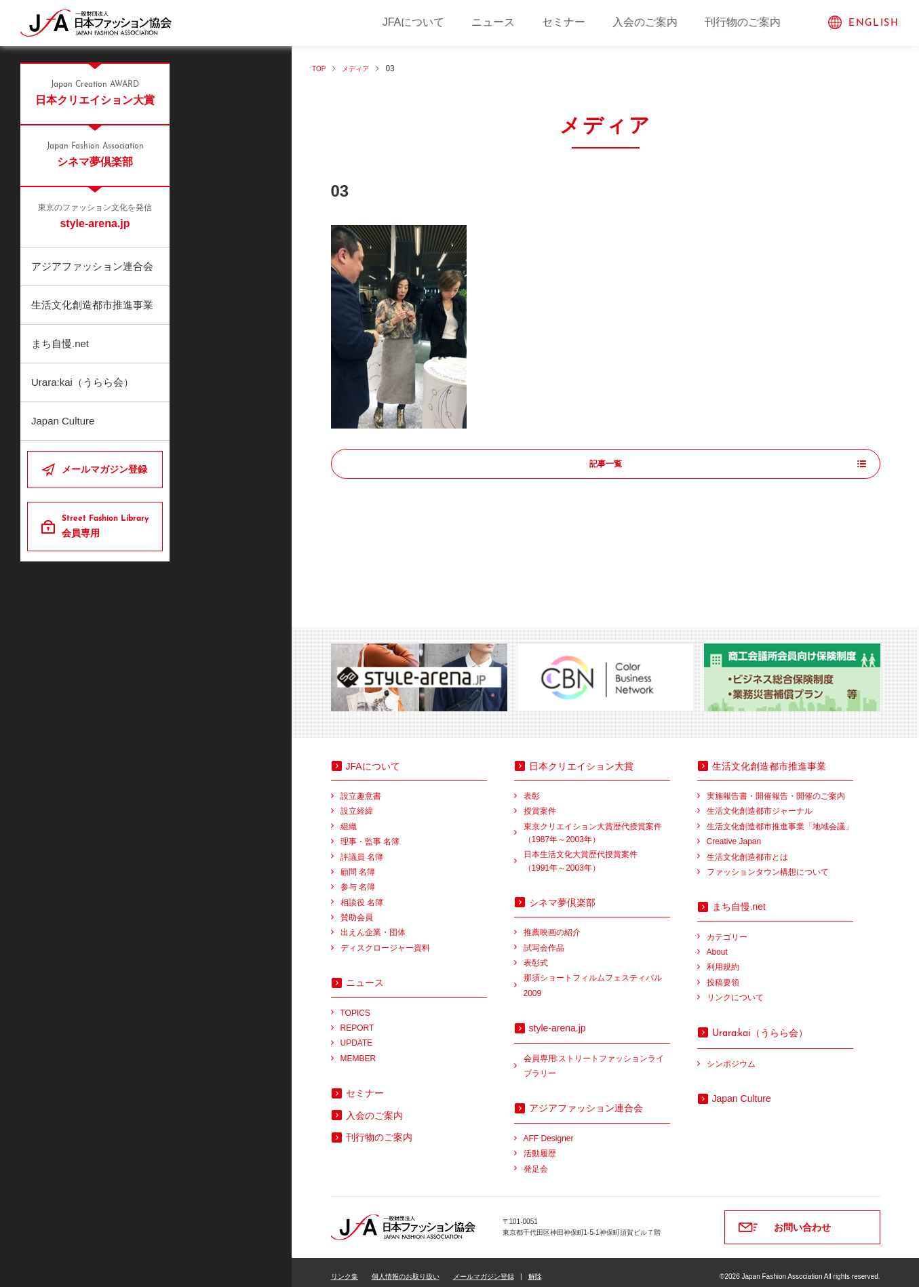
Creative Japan (734, 832)
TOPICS (355, 1004)
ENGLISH (873, 23)
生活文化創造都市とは (747, 848)
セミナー (563, 22)
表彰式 (536, 954)
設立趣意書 (360, 787)
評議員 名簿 (361, 848)
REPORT (357, 1019)
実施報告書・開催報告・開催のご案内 (776, 787)
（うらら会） (760, 1023)
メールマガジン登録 (104, 469)
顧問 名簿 (357, 863)
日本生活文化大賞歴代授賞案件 (597, 853)
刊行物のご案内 (743, 22)
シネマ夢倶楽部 (95, 153)
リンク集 (344, 1267)
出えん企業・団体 (373, 923)
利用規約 (723, 958)
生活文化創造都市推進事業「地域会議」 (780, 818)
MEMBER (358, 1049)
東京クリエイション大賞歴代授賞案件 (597, 825)
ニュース (493, 22)
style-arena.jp (95, 215)
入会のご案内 (645, 22)
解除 (535, 1267)
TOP (320, 68)
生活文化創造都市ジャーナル (760, 802)
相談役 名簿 (361, 893)
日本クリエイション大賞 (95, 92)
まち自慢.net (60, 343)
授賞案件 (540, 802)
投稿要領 (723, 973)
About (717, 943)
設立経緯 (356, 802)
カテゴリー (727, 928)
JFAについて (414, 22)
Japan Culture (62, 421)
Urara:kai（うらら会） (82, 382)
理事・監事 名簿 (369, 832)
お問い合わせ (802, 1218)
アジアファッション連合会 (92, 266)
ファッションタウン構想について (768, 863)
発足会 (536, 1160)
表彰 (532, 787)
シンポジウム (731, 1055)
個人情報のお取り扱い (405, 1267)
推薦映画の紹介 (552, 923)
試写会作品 (544, 939)
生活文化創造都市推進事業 (92, 305)
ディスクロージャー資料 (385, 939)
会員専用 (107, 525)
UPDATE (356, 1034)
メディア (361, 68)
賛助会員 (356, 908)
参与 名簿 (357, 878)
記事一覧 (606, 464)
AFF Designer (549, 1129)
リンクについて (735, 988)
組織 (348, 818)
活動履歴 (540, 1144)
